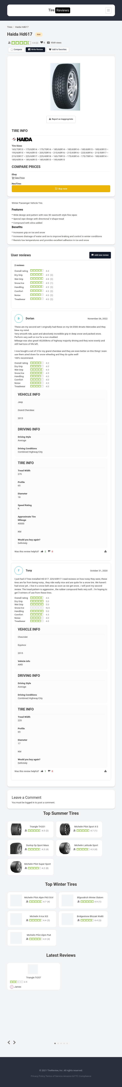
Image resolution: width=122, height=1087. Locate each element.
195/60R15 (17, 152)
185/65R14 (73, 149)
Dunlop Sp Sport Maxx (37, 845)
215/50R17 (101, 152)
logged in (29, 802)
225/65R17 (31, 156)
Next (14, 1042)
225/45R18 (45, 156)
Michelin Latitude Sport (86, 845)
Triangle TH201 (37, 826)
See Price (18, 177)
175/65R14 (31, 149)
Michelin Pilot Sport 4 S (86, 826)
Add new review (100, 255)
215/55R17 (17, 156)
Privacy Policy (38, 1076)
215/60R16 (59, 152)
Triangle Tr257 (33, 977)
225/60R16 (87, 152)
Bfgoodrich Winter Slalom (90, 897)
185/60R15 (87, 149)
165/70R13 (17, 149)
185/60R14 (59, 149)
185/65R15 (101, 149)
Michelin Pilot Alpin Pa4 (39, 935)
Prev (9, 1042)
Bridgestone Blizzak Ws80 (90, 916)
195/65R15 (31, 152)
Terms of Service (54, 1076)
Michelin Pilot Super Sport (37, 864)
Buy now (61, 188)
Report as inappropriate (61, 119)
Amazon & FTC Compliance (77, 1076)
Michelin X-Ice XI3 (39, 916)
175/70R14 (45, 149)
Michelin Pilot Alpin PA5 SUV (38, 897)
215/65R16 (73, 152)
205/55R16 (45, 152)
